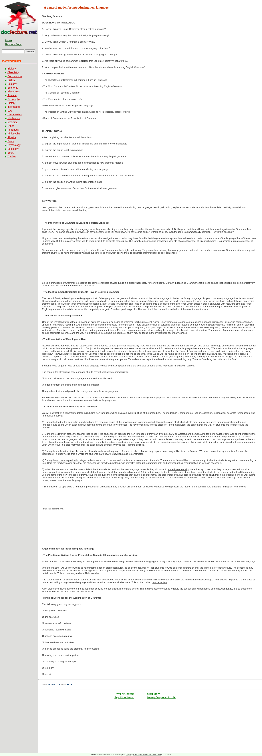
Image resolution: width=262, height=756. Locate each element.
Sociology (13, 148)
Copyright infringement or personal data (143, 754)
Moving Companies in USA (161, 697)
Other (10, 125)
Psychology (14, 145)
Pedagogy (13, 129)
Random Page (13, 44)
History (11, 103)
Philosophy (13, 133)
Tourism (11, 156)
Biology (11, 68)
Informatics (13, 106)
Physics (11, 137)
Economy (12, 87)
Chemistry (13, 72)
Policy (10, 141)
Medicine (12, 122)
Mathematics (14, 114)
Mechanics (13, 118)
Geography (13, 99)
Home (8, 40)
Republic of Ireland (124, 697)
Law (9, 110)
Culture (11, 80)
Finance (12, 95)
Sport (10, 152)
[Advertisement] (150, 269)
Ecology (12, 83)
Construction (14, 76)
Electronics (13, 91)
